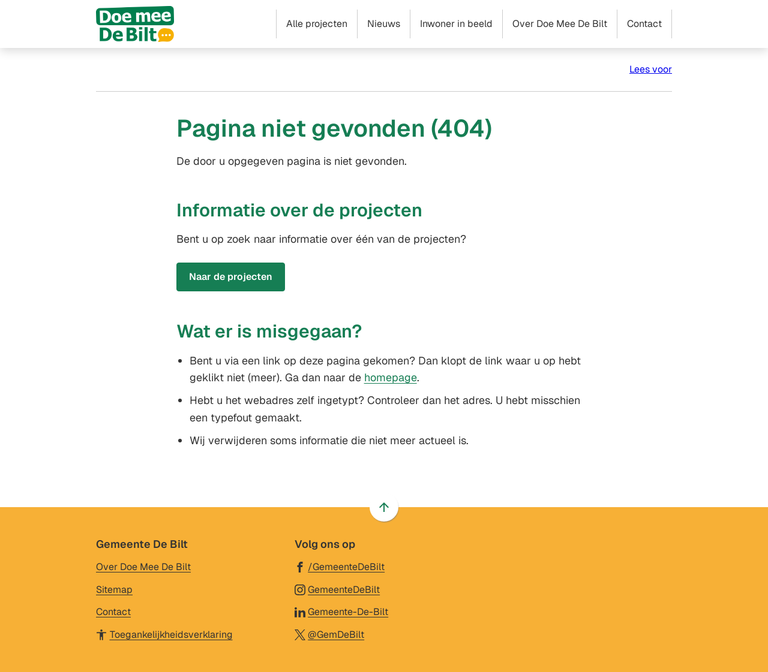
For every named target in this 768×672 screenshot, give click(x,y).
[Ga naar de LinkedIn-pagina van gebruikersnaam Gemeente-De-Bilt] (342, 611)
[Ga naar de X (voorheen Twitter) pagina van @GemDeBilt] (330, 634)
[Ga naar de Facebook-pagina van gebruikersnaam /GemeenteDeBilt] (340, 566)
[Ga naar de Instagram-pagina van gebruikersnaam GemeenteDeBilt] (337, 589)
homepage (390, 377)
